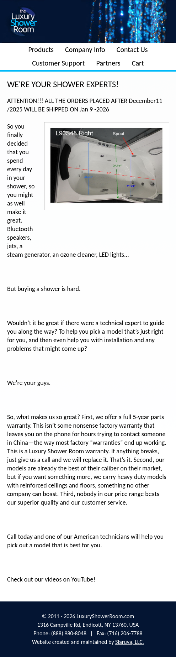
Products (41, 49)
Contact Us (132, 49)
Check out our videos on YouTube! (51, 579)
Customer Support (58, 63)
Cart (138, 63)
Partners (108, 63)
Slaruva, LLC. (129, 641)
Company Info (85, 49)
